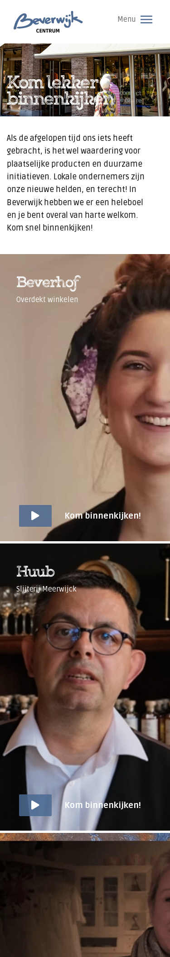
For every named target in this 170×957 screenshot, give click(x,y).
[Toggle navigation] (146, 20)
